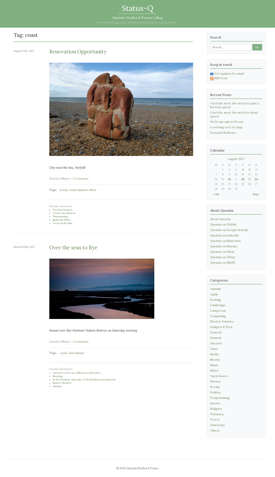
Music (214, 365)
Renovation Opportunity (77, 51)
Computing (218, 316)
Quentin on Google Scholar (229, 230)
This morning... (61, 216)
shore (92, 190)
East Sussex (76, 353)
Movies (215, 360)
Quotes (215, 403)
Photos (65, 178)
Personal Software (223, 133)
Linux (214, 349)
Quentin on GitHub (223, 224)
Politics (215, 392)
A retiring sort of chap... (227, 127)
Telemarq (216, 414)
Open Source (219, 376)
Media (214, 354)
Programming (220, 398)
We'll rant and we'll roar (227, 122)
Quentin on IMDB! (222, 262)
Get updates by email (227, 73)
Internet (216, 343)
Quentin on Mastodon (225, 241)
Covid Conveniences (64, 213)
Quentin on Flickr (222, 252)
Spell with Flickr (61, 219)
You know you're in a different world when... (77, 372)
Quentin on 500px (222, 257)
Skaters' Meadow (62, 382)
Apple (214, 294)
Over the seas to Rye (73, 247)
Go (257, 47)
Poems (215, 387)
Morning (58, 376)
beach (63, 190)
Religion (216, 409)
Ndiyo (214, 370)
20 (256, 179)
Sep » (256, 194)
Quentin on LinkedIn (224, 235)
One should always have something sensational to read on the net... (137, 22)
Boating (215, 300)
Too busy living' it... (63, 209)
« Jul (216, 194)
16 (229, 179)
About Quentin (220, 219)
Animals (215, 289)
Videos (215, 430)
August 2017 (236, 159)
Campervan (218, 310)
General (215, 332)
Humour (216, 338)
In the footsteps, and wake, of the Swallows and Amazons (84, 379)
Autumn (57, 386)
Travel (214, 419)
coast (72, 190)
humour (83, 190)
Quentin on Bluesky (223, 246)
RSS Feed (218, 78)
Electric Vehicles (221, 321)
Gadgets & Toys (221, 327)
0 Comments (81, 178)
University (217, 425)
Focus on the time (62, 223)
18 (242, 179)
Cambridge (217, 305)
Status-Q (137, 8)
